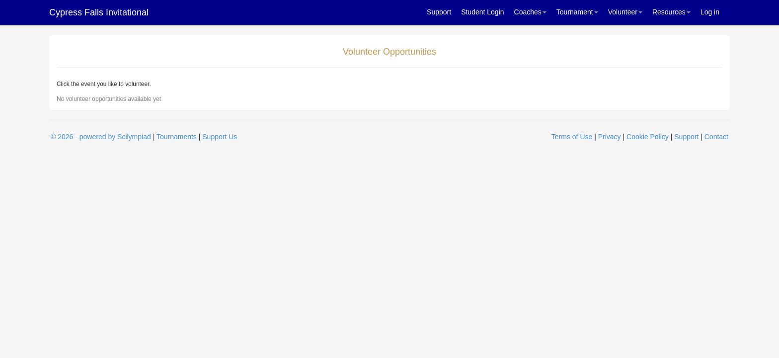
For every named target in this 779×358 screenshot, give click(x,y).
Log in (710, 12)
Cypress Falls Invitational (99, 12)
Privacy (609, 137)
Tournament (577, 12)
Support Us (219, 137)
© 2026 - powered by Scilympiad (101, 137)
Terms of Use (571, 137)
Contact (716, 137)
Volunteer (625, 12)
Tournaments (176, 137)
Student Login (482, 12)
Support (439, 12)
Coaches (530, 12)
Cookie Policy (647, 137)
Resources (671, 12)
